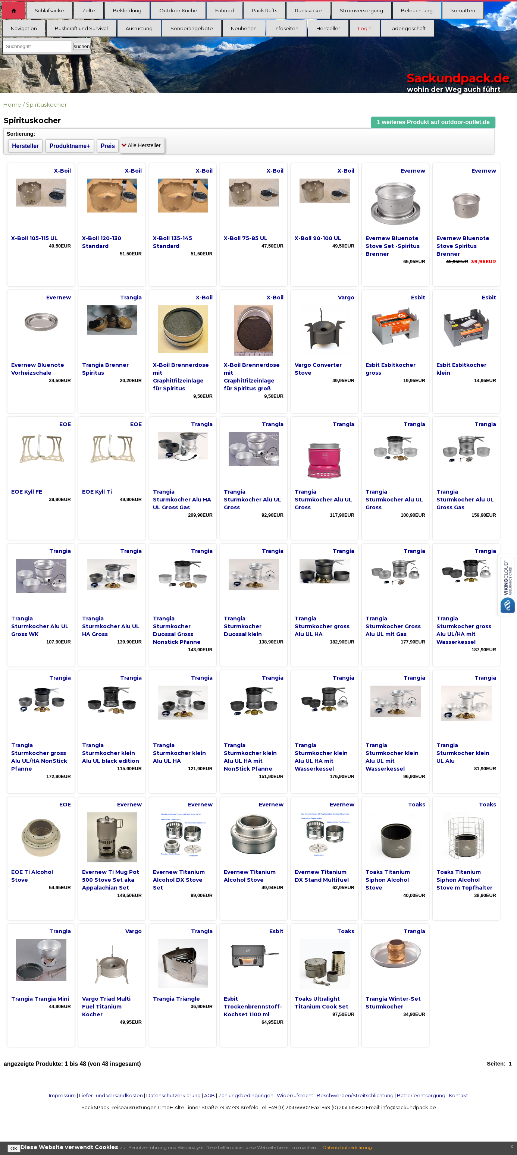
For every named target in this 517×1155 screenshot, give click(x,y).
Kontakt (458, 1095)
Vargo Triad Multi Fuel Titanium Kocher (106, 1006)
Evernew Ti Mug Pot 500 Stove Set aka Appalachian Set (110, 880)
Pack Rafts (264, 10)
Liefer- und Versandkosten (111, 1095)
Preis (108, 146)
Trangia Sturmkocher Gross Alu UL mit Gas (393, 626)
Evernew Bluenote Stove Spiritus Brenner (462, 246)
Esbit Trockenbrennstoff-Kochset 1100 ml (253, 1006)
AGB (209, 1095)
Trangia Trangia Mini (40, 998)
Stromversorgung (361, 10)
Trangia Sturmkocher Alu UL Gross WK (40, 626)
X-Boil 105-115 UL (34, 238)
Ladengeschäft (407, 28)
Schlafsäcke (49, 10)
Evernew (413, 170)
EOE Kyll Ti (97, 491)
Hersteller (328, 28)
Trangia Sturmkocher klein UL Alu (462, 753)
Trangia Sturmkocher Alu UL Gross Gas (465, 499)
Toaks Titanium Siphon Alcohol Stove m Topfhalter (464, 880)
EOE (65, 424)
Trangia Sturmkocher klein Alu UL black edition (110, 753)
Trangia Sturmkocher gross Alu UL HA (322, 626)
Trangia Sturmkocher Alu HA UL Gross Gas (182, 499)
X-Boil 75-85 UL (245, 238)
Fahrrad (224, 10)
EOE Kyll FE (26, 491)
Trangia (131, 297)
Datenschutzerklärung (173, 1095)
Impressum (62, 1095)
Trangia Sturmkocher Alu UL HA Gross (111, 626)
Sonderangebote (191, 28)
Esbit (418, 297)
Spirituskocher (46, 104)
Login (365, 28)
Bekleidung (127, 10)
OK (14, 1148)
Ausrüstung (139, 28)
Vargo (346, 297)
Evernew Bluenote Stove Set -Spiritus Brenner (393, 246)
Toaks (416, 804)
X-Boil (62, 170)
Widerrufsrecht (295, 1095)
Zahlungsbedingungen (245, 1095)
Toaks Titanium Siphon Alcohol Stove (388, 880)
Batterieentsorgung (421, 1095)
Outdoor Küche (178, 10)
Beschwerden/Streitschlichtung (355, 1095)
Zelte (88, 10)
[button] (433, 122)
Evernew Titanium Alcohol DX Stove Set (179, 880)
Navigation (24, 28)
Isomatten (463, 10)
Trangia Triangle (176, 998)
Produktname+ (70, 146)
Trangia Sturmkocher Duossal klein (243, 626)
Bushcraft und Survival (81, 28)
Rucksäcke (308, 10)
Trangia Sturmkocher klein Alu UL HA (179, 753)
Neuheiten (244, 28)
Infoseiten (286, 28)
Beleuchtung (417, 10)
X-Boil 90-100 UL (318, 238)
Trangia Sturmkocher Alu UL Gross (252, 499)
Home (12, 104)
